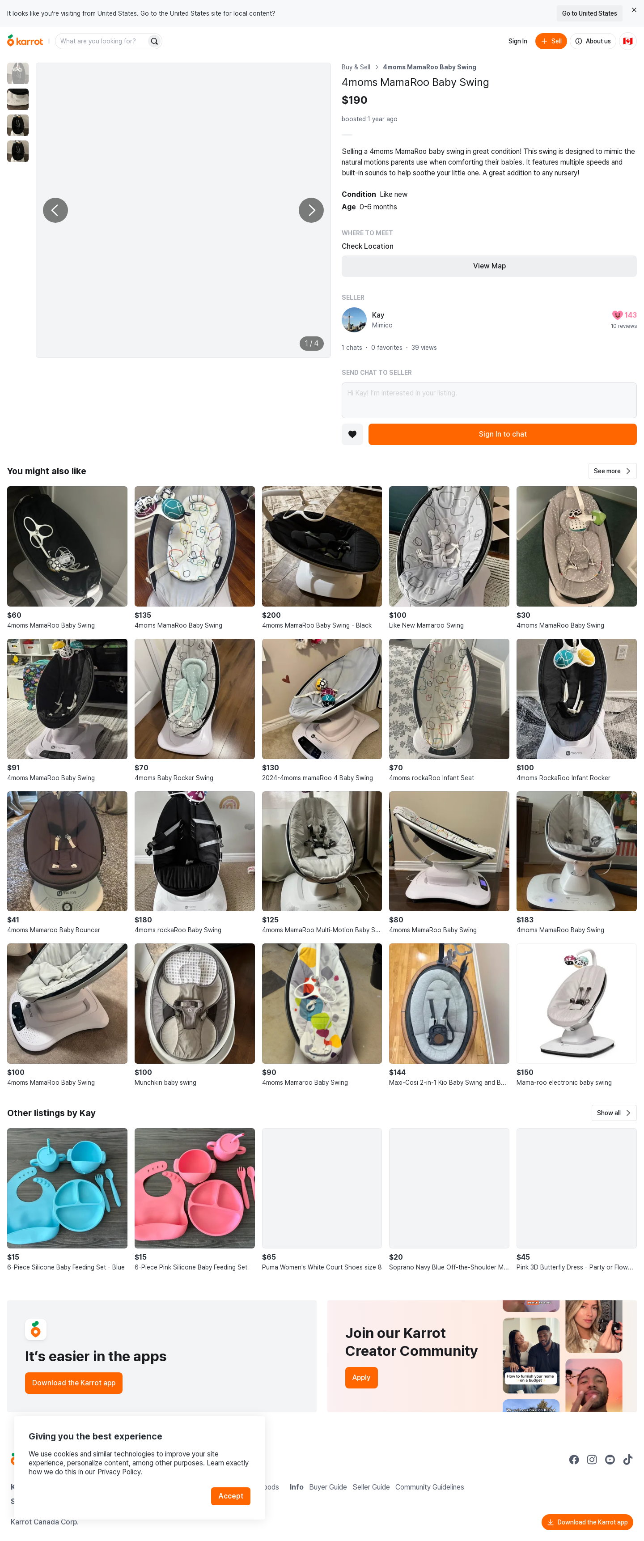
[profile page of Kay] (354, 319)
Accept (230, 1496)
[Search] (154, 41)
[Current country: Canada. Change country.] (628, 41)
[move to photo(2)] (18, 99)
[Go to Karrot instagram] (592, 1459)
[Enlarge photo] (183, 210)
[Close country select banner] (634, 10)
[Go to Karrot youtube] (610, 1459)
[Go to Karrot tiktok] (628, 1459)
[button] (613, 471)
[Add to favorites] (352, 434)
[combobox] (101, 41)
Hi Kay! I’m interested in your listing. (489, 400)
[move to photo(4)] (18, 151)
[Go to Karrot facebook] (574, 1459)
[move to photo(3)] (18, 125)
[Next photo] (311, 210)
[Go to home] (25, 41)
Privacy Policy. (119, 1472)
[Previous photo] (55, 210)
